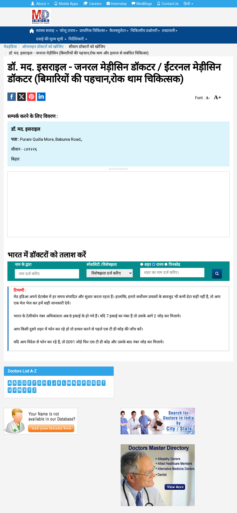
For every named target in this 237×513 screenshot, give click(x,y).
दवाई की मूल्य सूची (51, 39)
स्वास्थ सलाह (47, 30)
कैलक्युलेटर (119, 30)
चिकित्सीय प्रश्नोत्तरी (145, 30)
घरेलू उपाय (69, 30)
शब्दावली (169, 30)
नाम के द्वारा (23, 264)
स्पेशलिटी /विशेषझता (101, 264)
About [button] (40, 4)
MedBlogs (142, 4)
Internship (117, 4)
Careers (92, 3)
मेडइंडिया (10, 46)
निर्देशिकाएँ (77, 39)
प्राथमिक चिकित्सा (94, 30)
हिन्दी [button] (188, 4)
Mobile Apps (66, 4)
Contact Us (168, 4)
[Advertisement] (45, 202)
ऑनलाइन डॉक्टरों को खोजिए (43, 46)
